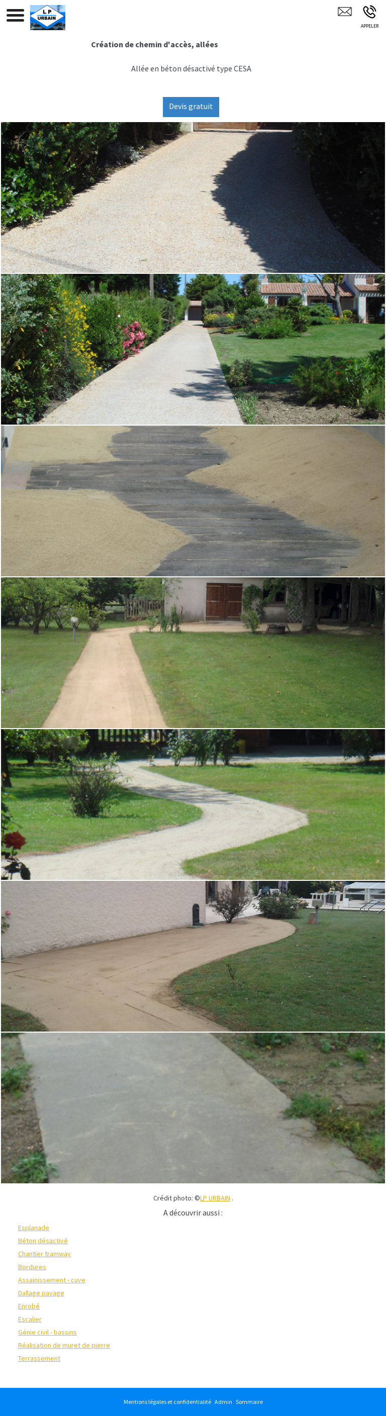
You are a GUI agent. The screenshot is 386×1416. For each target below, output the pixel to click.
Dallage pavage (41, 1292)
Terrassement (39, 1358)
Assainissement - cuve (51, 1279)
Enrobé (29, 1305)
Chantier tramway (44, 1253)
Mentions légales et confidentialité (167, 1401)
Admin (223, 1401)
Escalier (30, 1319)
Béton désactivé (43, 1240)
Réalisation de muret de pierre (64, 1345)
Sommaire (249, 1401)
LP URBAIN (215, 1197)
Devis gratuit (197, 106)
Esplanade (33, 1227)
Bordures (32, 1266)
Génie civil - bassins (47, 1332)
